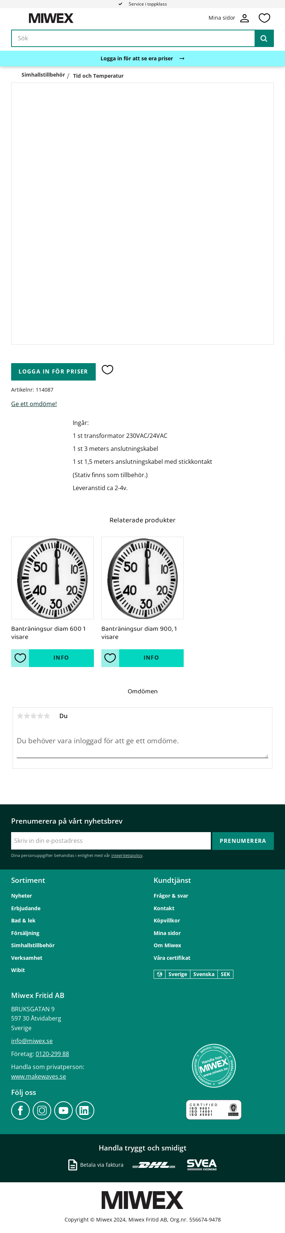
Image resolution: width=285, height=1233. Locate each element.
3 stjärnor (33, 716)
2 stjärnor (26, 716)
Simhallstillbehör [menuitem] (33, 945)
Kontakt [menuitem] (164, 908)
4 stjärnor (40, 716)
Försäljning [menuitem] (25, 933)
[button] (264, 18)
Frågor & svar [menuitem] (171, 895)
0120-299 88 (52, 1054)
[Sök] (264, 38)
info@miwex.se (32, 1041)
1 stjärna (20, 716)
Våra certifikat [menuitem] (172, 957)
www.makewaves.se (38, 1076)
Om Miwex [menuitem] (167, 945)
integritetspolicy (126, 855)
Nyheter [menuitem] (21, 895)
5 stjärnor (46, 716)
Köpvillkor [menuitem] (167, 920)
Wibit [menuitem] (18, 970)
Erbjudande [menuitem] (25, 908)
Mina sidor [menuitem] (167, 933)
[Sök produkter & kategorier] (142, 38)
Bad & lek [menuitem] (23, 920)
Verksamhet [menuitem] (26, 957)
